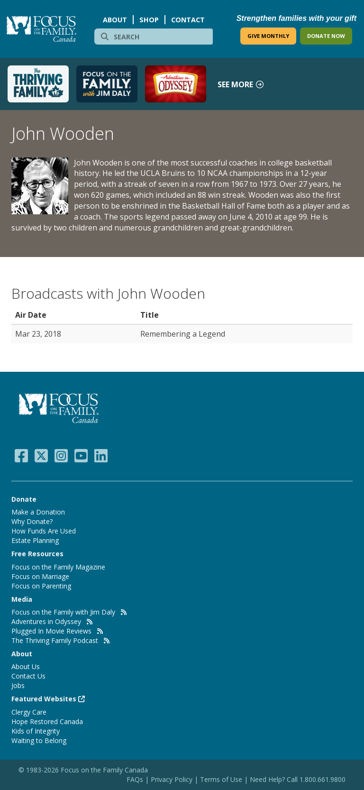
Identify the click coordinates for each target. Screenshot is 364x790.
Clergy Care (28, 712)
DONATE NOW (326, 35)
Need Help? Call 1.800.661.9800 (298, 779)
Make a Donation (38, 511)
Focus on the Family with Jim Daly (63, 611)
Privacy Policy (172, 779)
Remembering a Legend (182, 334)
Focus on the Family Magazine (58, 566)
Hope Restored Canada (47, 721)
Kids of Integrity (35, 730)
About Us (25, 666)
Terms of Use (221, 779)
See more (241, 84)
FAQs (135, 779)
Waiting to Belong (38, 740)
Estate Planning (35, 540)
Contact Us (28, 675)
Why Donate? (32, 521)
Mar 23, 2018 (38, 334)
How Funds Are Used (43, 530)
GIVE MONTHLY (268, 35)
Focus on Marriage (40, 576)
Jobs (18, 685)
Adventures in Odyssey (46, 621)
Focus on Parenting (41, 585)
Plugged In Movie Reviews (51, 630)
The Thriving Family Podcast (54, 640)
